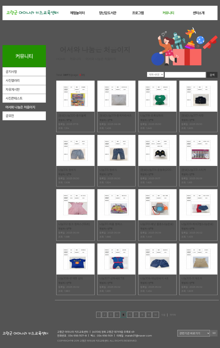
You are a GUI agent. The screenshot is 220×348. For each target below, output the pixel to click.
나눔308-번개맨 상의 (70, 278)
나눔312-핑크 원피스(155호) (74, 224)
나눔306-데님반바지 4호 (154, 278)
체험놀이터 (77, 13)
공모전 (10, 116)
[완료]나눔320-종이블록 (72, 115)
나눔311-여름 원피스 (110, 224)
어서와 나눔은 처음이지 (20, 107)
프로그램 (138, 13)
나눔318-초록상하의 (151, 115)
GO (214, 333)
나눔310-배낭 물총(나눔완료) (156, 224)
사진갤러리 (13, 80)
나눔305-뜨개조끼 (191, 278)
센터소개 (198, 13)
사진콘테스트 (14, 98)
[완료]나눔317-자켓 (192, 115)
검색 (212, 75)
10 (155, 314)
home (60, 59)
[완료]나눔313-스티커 (193, 170)
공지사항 (11, 71)
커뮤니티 (168, 13)
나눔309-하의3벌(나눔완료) (197, 224)
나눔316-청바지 (67, 170)
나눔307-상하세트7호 (112, 278)
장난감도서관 (107, 13)
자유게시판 (13, 89)
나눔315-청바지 (108, 170)
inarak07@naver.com (138, 335)
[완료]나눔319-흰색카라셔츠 (115, 115)
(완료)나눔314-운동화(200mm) (157, 170)
